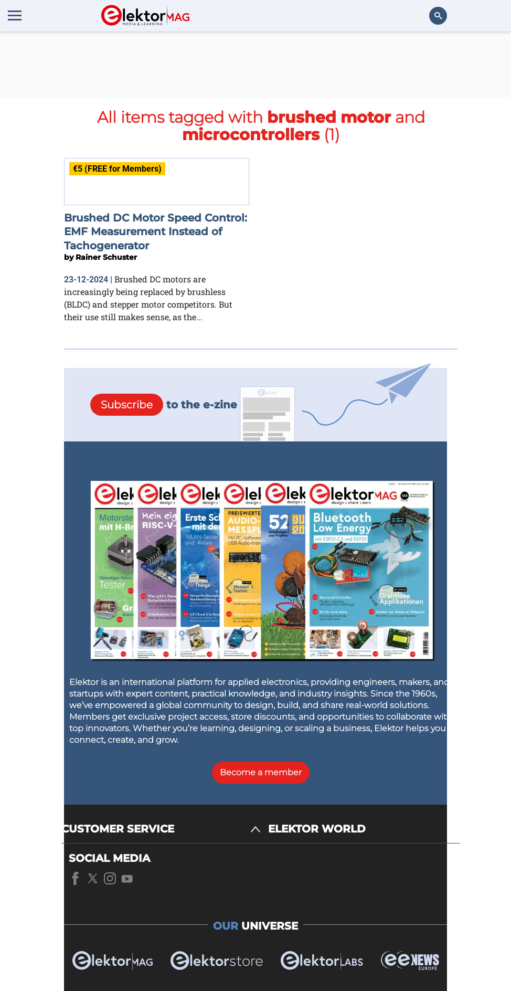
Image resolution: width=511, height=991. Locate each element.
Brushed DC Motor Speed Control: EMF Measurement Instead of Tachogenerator (155, 232)
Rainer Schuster (106, 257)
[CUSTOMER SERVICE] (161, 829)
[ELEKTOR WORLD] (364, 829)
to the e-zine (163, 404)
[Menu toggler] (15, 15)
